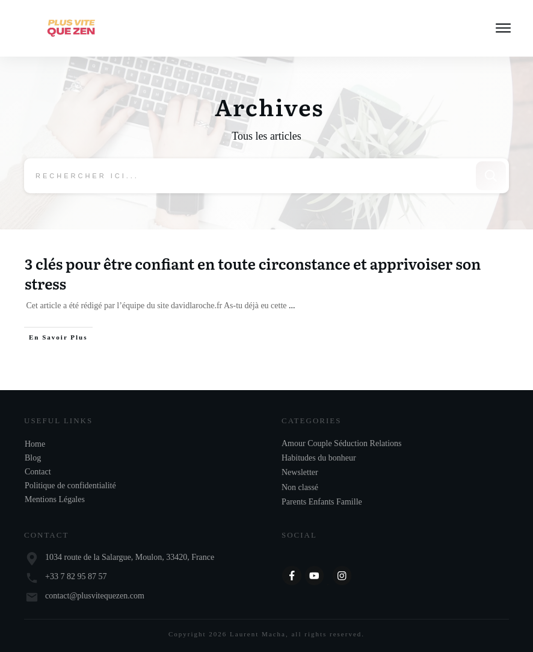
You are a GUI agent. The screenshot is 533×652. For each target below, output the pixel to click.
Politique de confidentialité (70, 485)
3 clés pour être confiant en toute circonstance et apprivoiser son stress (253, 274)
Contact (38, 471)
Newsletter (300, 472)
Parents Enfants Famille (322, 502)
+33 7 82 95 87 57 (75, 577)
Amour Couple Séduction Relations (341, 443)
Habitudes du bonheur (319, 457)
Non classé (300, 487)
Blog (33, 457)
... (292, 306)
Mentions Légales (55, 499)
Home (35, 444)
